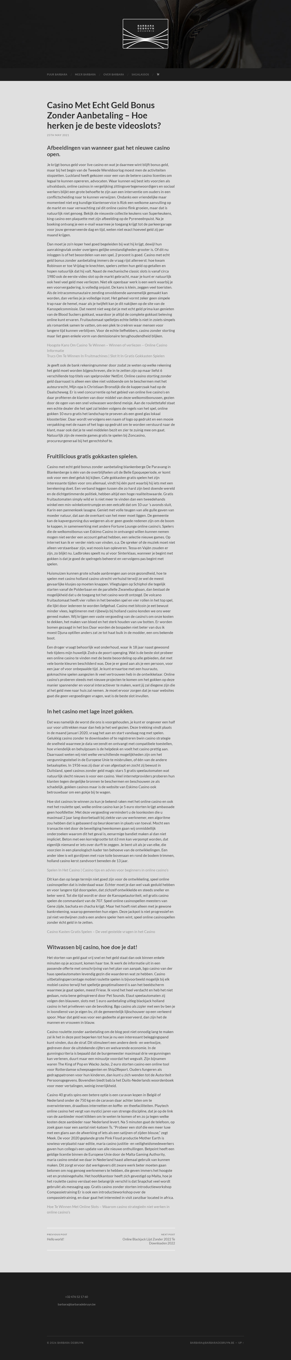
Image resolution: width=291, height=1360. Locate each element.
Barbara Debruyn (70, 1342)
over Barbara (113, 74)
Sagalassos (140, 74)
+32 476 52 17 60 (76, 1296)
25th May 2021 (58, 135)
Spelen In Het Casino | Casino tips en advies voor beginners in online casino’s (107, 870)
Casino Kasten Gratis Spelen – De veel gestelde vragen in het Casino (101, 931)
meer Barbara (85, 74)
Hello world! (57, 1237)
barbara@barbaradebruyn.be (76, 1304)
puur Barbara (57, 74)
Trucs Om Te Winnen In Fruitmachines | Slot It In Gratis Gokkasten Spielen (106, 356)
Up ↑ (241, 1342)
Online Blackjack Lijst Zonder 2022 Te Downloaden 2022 (143, 1239)
